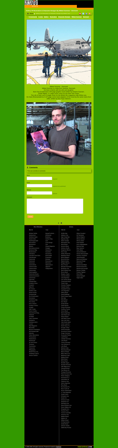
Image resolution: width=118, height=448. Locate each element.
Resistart (47, 259)
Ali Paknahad (80, 235)
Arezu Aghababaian (82, 244)
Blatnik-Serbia (65, 261)
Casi (46, 240)
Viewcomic (32, 348)
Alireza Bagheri (81, 237)
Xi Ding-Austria (65, 422)
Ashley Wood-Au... (66, 253)
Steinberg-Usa (65, 403)
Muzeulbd (31, 327)
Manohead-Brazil (65, 350)
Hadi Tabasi (80, 250)
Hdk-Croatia (32, 309)
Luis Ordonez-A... (66, 344)
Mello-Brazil (64, 359)
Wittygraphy (32, 350)
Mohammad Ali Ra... (82, 266)
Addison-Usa (64, 235)
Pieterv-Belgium (65, 375)
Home (30, 13)
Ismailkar (31, 316)
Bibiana (31, 246)
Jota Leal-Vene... (65, 320)
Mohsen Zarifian (81, 270)
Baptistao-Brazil (65, 255)
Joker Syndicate (33, 318)
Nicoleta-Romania (66, 364)
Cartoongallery (33, 272)
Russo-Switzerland (66, 390)
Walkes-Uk (64, 418)
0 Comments (33, 17)
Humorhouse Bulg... (34, 313)
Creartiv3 (31, 285)
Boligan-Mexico (65, 263)
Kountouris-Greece (66, 331)
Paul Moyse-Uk (65, 370)
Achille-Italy (64, 233)
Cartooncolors (33, 268)
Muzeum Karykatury (34, 329)
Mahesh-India (65, 348)
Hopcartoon (48, 250)
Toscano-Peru (65, 411)
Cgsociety (31, 279)
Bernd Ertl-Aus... (65, 259)
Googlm (31, 307)
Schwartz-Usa (65, 396)
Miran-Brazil (64, 361)
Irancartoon (48, 253)
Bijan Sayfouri (80, 248)
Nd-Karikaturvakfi (33, 331)
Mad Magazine (33, 325)
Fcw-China (32, 301)
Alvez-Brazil (64, 244)
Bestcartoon (32, 244)
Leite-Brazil (64, 340)
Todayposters (49, 268)
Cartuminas (32, 277)
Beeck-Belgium (65, 257)
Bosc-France (64, 264)
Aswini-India (32, 239)
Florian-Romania (65, 307)
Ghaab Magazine (50, 246)
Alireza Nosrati (80, 239)
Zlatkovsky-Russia (66, 427)
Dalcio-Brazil (64, 292)
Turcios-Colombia (66, 412)
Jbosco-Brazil (64, 316)
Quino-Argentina (65, 383)
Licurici (31, 324)
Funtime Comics (33, 305)
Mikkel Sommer (77, 17)
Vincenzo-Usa (65, 414)
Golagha (47, 248)
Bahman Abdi (80, 246)
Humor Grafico (33, 311)
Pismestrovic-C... (65, 377)
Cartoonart (32, 261)
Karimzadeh (48, 255)
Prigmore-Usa (65, 381)
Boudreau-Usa (65, 268)
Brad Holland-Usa (66, 270)
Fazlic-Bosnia (64, 305)
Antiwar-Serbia (33, 233)
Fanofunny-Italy (33, 300)
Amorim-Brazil (65, 246)
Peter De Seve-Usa (66, 374)
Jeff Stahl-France (65, 318)
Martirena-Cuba (65, 355)
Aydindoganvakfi (33, 240)
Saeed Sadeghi (81, 276)
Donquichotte (32, 294)
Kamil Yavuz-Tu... (66, 325)
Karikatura (32, 320)
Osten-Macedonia (34, 335)
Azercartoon (32, 242)
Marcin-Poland (65, 351)
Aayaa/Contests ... (50, 233)
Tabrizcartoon (49, 264)
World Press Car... (34, 351)
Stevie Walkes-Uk (66, 407)
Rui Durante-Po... (66, 387)
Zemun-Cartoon (33, 355)
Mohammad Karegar (82, 268)
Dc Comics (32, 288)
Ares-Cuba (64, 251)
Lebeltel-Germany (66, 338)
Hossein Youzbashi (82, 255)
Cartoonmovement (34, 276)
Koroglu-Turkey (65, 327)
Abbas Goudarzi (81, 233)
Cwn (46, 244)
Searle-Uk (63, 398)
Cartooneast (32, 270)
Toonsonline (32, 346)
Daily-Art (31, 287)
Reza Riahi (80, 274)
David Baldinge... (65, 294)
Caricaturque (32, 257)
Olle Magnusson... (66, 366)
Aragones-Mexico (66, 250)
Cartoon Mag (49, 239)
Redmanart (32, 340)
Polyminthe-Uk (65, 379)
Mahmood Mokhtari (82, 259)
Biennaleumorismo (34, 248)
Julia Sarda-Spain (66, 322)
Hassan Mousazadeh (82, 253)
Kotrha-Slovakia (65, 329)
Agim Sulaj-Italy (65, 237)
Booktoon (48, 237)
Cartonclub (32, 259)
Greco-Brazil (64, 311)
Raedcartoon (32, 338)
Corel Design (49, 242)
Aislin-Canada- (65, 240)
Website (29, 190)
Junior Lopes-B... (65, 324)
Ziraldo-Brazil (64, 424)
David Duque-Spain (66, 296)
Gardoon (58, 446)
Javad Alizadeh (81, 257)
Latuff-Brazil (64, 337)
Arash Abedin (80, 242)
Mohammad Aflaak (82, 264)
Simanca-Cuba (65, 399)
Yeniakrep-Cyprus (34, 353)
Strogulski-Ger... (65, 409)
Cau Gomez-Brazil (66, 279)
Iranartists (48, 251)
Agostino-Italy (65, 239)
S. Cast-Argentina (66, 392)
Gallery (46, 17)
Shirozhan (48, 263)
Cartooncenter (33, 266)
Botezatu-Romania (66, 266)
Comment (29, 197)
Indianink (31, 314)
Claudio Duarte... (65, 287)
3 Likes (40, 17)
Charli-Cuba (64, 283)
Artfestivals (48, 235)
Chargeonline (32, 281)
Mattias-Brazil (65, 357)
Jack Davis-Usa (65, 314)
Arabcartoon (32, 235)
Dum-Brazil (64, 301)
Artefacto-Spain (33, 237)
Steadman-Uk (65, 401)
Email (28, 182)
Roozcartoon (48, 261)
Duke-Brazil (64, 300)
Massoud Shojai (81, 261)
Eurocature (32, 298)
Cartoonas (32, 263)
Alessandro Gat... (66, 242)
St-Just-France (33, 342)
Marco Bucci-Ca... (66, 353)
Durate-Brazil (64, 303)
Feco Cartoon (33, 303)
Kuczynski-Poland (66, 335)
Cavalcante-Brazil (66, 281)
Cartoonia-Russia (33, 274)
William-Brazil (65, 420)
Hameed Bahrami (81, 251)
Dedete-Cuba (32, 290)
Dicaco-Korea (33, 292)
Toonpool (31, 344)
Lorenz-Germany (65, 342)
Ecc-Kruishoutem (33, 296)
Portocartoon (32, 337)
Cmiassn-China (33, 283)
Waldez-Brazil (65, 416)
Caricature (32, 253)
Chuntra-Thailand (66, 285)
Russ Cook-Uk (65, 388)
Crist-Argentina (65, 290)
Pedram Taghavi (81, 272)
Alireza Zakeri (80, 240)
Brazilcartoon (32, 251)
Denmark (86, 17)
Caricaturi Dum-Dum (34, 255)
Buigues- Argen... (66, 274)
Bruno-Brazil (64, 272)
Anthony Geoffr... (65, 248)
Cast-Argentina (65, 277)
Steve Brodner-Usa (66, 405)
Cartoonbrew (32, 264)
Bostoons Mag (33, 250)
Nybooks (31, 333)
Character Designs (64, 17)
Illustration (53, 17)
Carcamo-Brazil (65, 276)
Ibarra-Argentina (65, 313)
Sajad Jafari (80, 277)
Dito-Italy (63, 298)
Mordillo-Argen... (65, 362)
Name (28, 175)
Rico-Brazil (64, 385)
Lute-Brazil (64, 346)
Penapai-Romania (66, 372)
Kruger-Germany (65, 333)
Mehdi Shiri (80, 263)
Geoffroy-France (65, 309)
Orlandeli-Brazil (65, 368)
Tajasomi (47, 266)
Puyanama (48, 257)
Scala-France (64, 394)
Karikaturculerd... (33, 322)
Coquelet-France (65, 288)
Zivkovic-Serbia (65, 425)
